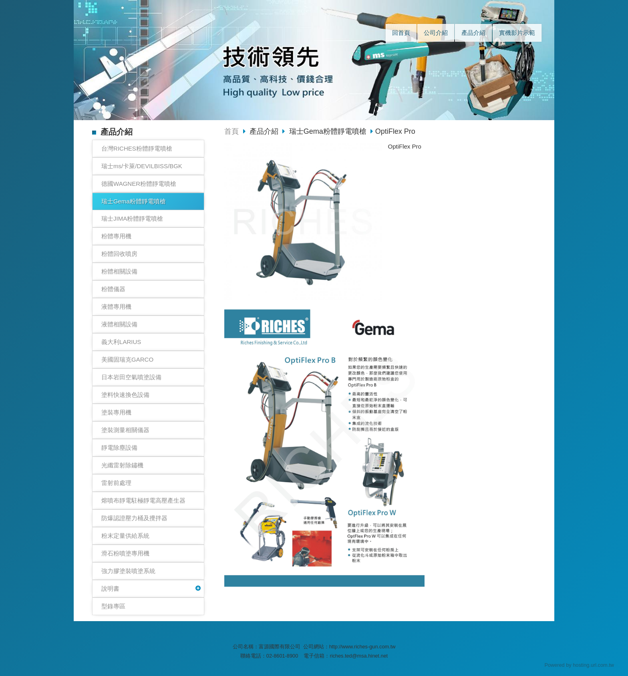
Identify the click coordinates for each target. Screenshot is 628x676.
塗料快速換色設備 (125, 394)
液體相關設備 (119, 324)
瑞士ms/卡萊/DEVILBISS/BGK (141, 166)
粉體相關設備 (119, 271)
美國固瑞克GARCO (127, 359)
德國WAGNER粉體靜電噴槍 (138, 183)
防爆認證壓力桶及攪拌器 (134, 518)
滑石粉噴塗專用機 (125, 553)
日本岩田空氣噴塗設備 (131, 377)
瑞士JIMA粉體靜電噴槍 (132, 218)
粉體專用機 (116, 236)
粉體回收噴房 (119, 253)
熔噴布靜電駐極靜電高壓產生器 (143, 500)
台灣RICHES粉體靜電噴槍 (136, 148)
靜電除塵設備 (119, 447)
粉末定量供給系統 (125, 535)
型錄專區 (113, 606)
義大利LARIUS (121, 341)
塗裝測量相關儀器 (125, 430)
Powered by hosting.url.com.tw (579, 665)
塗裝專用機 (116, 412)
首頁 (231, 131)
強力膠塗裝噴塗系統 (128, 570)
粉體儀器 (113, 289)
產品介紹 (265, 131)
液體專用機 (116, 306)
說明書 (110, 588)
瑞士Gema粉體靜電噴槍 (133, 201)
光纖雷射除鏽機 (122, 465)
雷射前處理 (116, 482)
